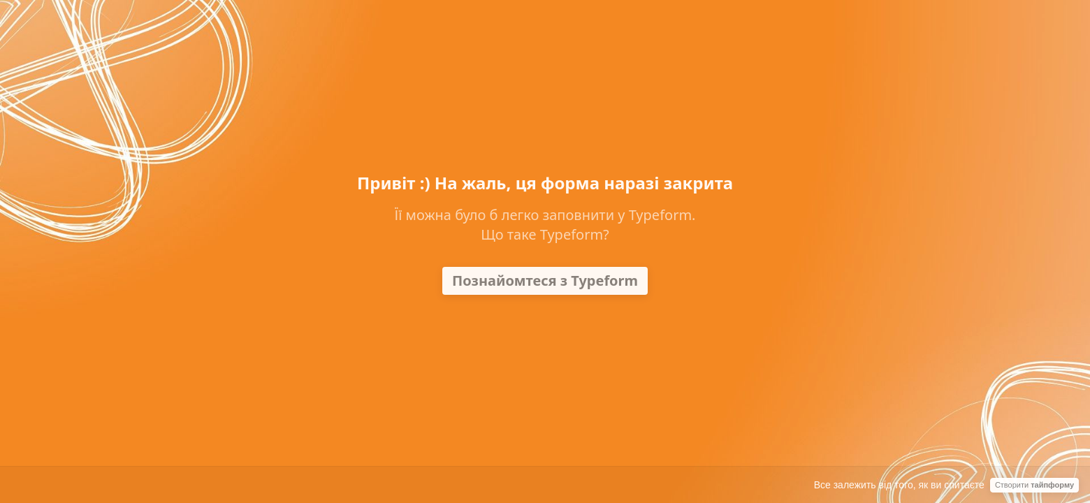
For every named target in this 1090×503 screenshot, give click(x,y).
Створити (1034, 485)
